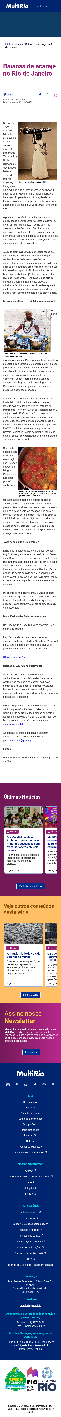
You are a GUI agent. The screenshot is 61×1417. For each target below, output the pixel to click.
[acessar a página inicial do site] (17, 6)
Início (8, 44)
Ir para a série (30, 994)
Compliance (30, 1218)
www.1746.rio (34, 1348)
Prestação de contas (30, 1235)
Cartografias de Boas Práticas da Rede (30, 1176)
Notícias (18, 44)
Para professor (30, 1124)
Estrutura (31, 1107)
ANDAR (30, 1170)
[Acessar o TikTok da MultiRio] (26, 1085)
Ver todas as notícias (30, 886)
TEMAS (30, 1194)
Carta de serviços (30, 1212)
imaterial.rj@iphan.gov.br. (23, 740)
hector (31, 1182)
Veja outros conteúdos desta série (29, 909)
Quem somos (30, 1102)
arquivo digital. (15, 724)
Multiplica (31, 1188)
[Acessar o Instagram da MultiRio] (17, 1085)
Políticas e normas (30, 1229)
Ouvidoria (30, 1299)
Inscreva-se (31, 1052)
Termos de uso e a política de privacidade (30, 1264)
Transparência (30, 1205)
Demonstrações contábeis (30, 1241)
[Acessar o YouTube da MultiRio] (8, 1085)
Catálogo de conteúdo (30, 1118)
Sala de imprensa (30, 1113)
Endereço (31, 1276)
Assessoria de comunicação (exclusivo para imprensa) (30, 1315)
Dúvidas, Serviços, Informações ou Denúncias (30, 1335)
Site (30, 1095)
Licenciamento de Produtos (30, 1152)
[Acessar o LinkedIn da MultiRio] (53, 1085)
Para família (30, 1135)
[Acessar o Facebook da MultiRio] (35, 1085)
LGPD (30, 1259)
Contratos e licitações (30, 1247)
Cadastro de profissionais (30, 1253)
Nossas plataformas (30, 1163)
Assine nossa (23, 1017)
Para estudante (30, 1129)
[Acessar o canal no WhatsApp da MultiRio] (44, 1085)
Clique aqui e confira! (14, 657)
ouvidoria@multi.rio (30, 1305)
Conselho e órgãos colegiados (30, 1223)
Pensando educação (30, 1146)
